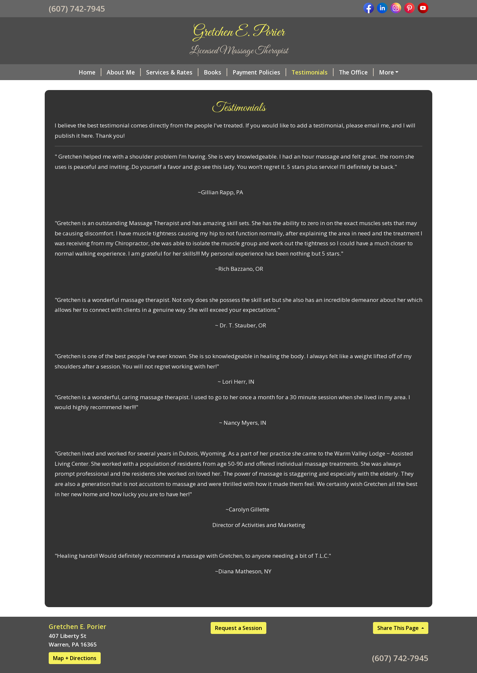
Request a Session (238, 628)
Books (215, 72)
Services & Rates (172, 72)
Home (90, 72)
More (386, 72)
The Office (356, 72)
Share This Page (398, 628)
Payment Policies (259, 72)
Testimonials (313, 72)
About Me (124, 72)
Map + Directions (74, 658)
